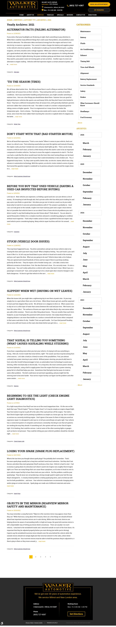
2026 (82, 141)
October (86, 191)
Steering (16, 397)
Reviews (70, 21)
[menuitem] (21, 21)
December (87, 178)
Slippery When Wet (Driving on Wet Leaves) (40, 302)
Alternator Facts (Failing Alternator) (37, 36)
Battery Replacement (88, 86)
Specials (60, 21)
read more (13, 71)
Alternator (16, 78)
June (85, 266)
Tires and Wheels (87, 74)
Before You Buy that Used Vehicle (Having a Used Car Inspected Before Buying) (40, 198)
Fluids (82, 50)
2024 (82, 219)
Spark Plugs (17, 508)
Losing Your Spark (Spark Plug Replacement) (30, 464)
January (87, 162)
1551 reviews (53, 11)
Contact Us (80, 21)
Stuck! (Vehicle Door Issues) (29, 252)
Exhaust (83, 62)
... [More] (79, 129)
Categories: (83, 31)
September (88, 198)
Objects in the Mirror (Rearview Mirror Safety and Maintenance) (38, 520)
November (88, 185)
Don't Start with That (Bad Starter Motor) (35, 142)
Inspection (17, 242)
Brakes (83, 103)
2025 (82, 171)
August (86, 253)
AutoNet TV (29, 26)
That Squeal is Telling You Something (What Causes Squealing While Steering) (38, 353)
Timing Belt (85, 68)
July (85, 259)
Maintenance (85, 38)
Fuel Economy (86, 124)
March (86, 149)
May (85, 272)
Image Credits (38, 624)
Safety (82, 98)
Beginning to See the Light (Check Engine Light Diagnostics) (39, 408)
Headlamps (84, 118)
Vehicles (50, 21)
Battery (83, 44)
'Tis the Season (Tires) (24, 88)
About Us (30, 21)
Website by (53, 624)
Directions (92, 21)
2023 (82, 306)
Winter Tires (17, 131)
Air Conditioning (86, 56)
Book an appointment (99, 11)
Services (40, 21)
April (85, 279)
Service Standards (87, 92)
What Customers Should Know (22, 186)
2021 (49, 26)
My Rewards (99, 17)
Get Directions (76, 615)
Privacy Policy (30, 624)
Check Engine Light (19, 453)
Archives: (81, 135)
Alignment (84, 80)
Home (21, 21)
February (87, 156)
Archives (41, 26)
